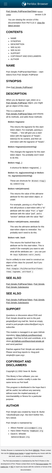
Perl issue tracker (42, 464)
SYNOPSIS (16, 41)
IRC (12, 467)
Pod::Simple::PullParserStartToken (21, 11)
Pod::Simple (39, 284)
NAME (13, 38)
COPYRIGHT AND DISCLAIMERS (26, 56)
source (40, 11)
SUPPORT (15, 53)
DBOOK (36, 450)
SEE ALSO (15, 47)
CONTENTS (14, 32)
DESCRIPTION (17, 44)
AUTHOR (15, 59)
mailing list (4, 467)
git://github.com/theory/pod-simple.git (28, 341)
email (28, 453)
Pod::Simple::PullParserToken (19, 114)
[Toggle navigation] (5, 4)
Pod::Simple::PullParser (21, 87)
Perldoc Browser (35, 4)
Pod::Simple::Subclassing (17, 287)
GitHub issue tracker (16, 453)
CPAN (8, 15)
